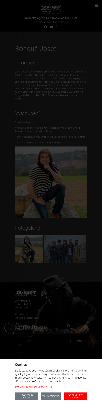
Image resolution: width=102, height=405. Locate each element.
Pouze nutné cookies (26, 395)
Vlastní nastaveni (51, 396)
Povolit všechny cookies (75, 395)
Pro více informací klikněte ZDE (34, 387)
